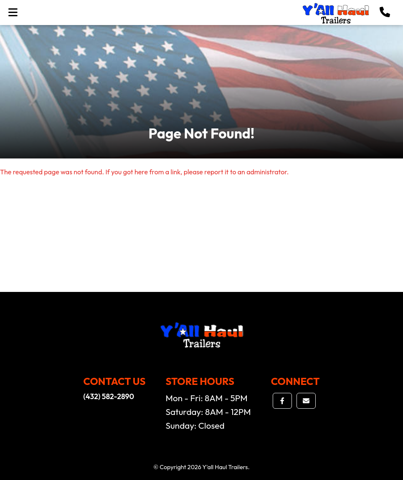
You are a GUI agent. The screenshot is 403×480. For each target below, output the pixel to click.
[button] (384, 12)
